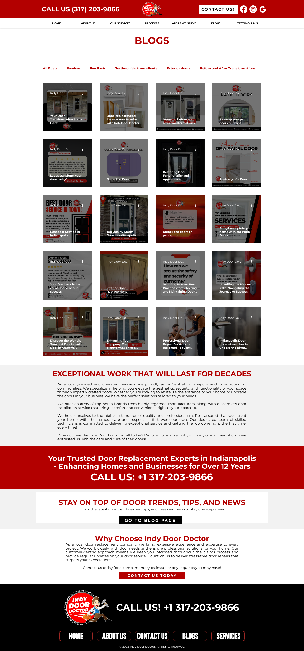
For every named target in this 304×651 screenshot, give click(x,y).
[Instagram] (253, 9)
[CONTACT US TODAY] (152, 575)
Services (74, 68)
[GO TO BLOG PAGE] (150, 520)
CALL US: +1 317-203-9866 (151, 477)
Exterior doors (178, 68)
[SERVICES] (228, 636)
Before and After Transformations (228, 68)
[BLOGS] (190, 636)
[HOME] (76, 636)
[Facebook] (243, 9)
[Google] (262, 9)
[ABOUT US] (114, 636)
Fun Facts (98, 68)
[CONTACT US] (152, 636)
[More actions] (84, 93)
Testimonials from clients (136, 68)
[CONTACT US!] (218, 9)
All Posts (50, 68)
